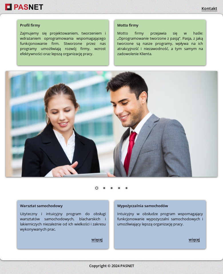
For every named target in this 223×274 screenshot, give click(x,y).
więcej (97, 239)
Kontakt (209, 8)
